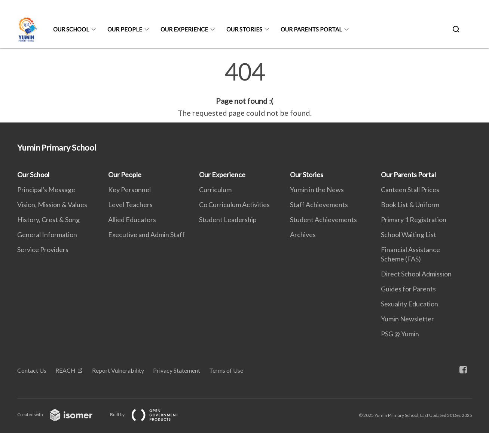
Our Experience (184, 29)
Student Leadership (228, 219)
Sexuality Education (409, 304)
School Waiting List (408, 234)
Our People (124, 29)
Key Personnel (129, 189)
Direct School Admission (416, 274)
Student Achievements (323, 219)
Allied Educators (132, 219)
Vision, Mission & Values (52, 204)
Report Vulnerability (118, 370)
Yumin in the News (317, 189)
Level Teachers (130, 204)
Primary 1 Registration (413, 219)
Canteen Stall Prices (410, 189)
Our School (71, 29)
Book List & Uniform (410, 204)
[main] (244, 89)
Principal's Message (46, 189)
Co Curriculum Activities (234, 204)
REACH (65, 370)
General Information (47, 234)
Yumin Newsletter (407, 319)
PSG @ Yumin (400, 334)
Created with (60, 414)
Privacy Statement (176, 370)
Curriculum (215, 189)
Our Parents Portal (311, 29)
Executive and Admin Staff (146, 234)
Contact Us (31, 370)
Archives (303, 234)
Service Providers (42, 249)
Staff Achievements (319, 204)
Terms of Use (226, 370)
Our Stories (244, 29)
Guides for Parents (408, 289)
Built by (150, 414)
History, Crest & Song (48, 219)
